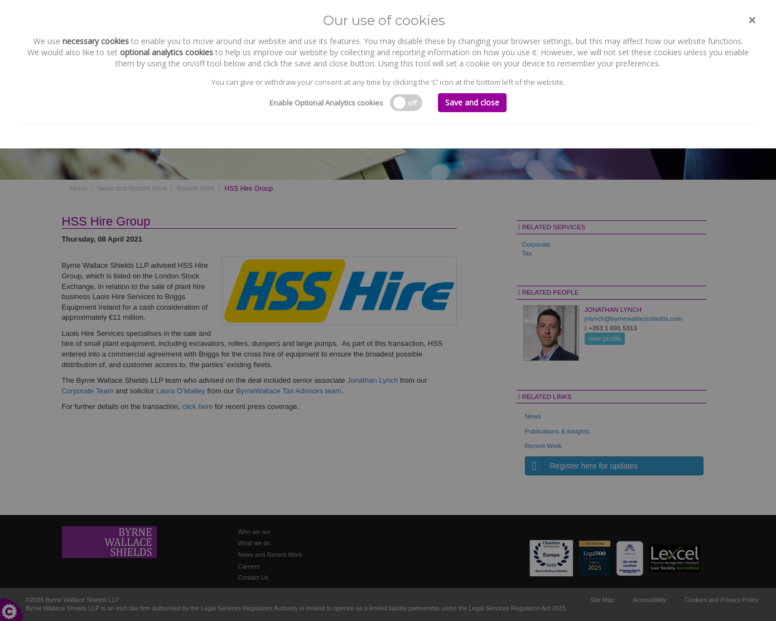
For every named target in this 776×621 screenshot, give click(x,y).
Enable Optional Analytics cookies (326, 103)
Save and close (472, 102)
